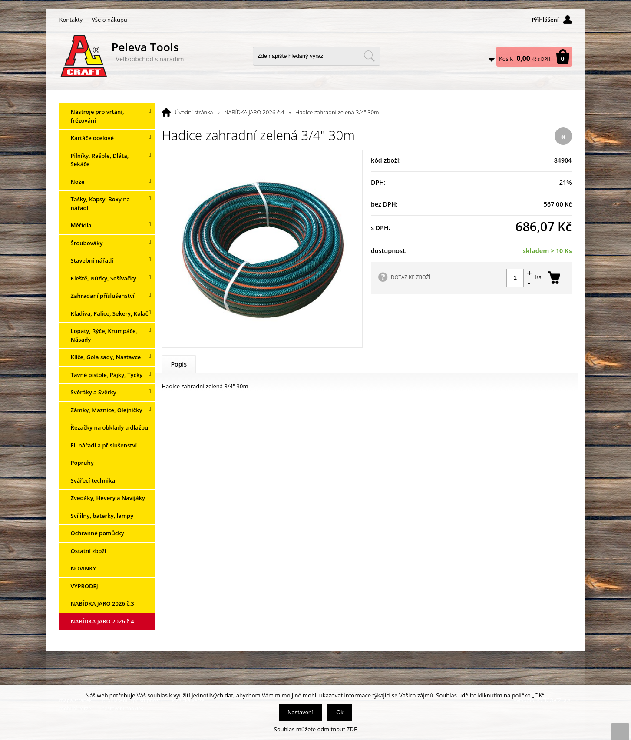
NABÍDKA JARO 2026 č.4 (254, 112)
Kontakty (71, 19)
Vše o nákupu (109, 19)
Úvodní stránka (194, 112)
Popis (179, 364)
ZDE (352, 729)
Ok (340, 712)
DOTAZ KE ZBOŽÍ (410, 276)
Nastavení (300, 712)
